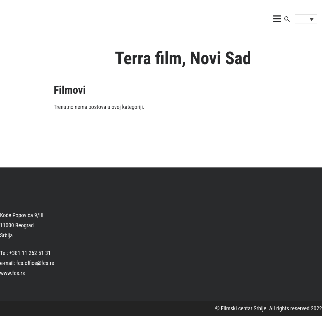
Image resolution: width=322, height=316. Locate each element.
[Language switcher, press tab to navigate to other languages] (306, 19)
